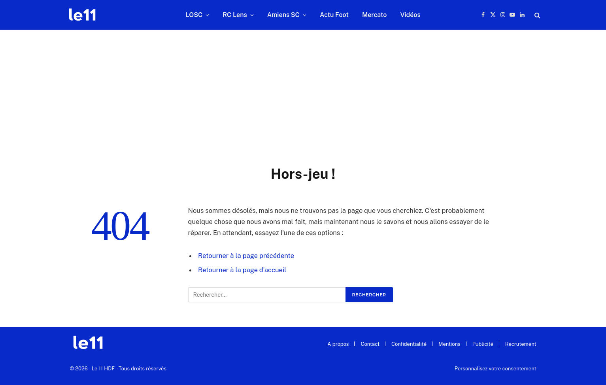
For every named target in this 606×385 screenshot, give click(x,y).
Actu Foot (334, 15)
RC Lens (235, 15)
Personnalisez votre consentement (495, 369)
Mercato (374, 15)
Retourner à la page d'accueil (242, 270)
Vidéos (410, 15)
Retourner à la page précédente (246, 256)
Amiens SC (283, 15)
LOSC (193, 15)
